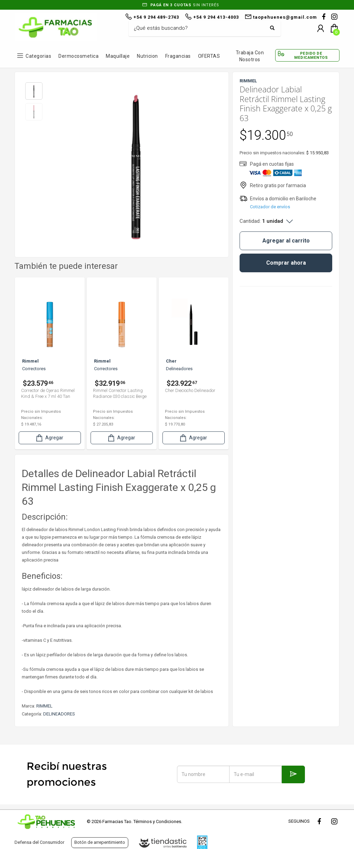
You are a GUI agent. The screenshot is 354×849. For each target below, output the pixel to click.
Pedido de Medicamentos (311, 55)
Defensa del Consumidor (39, 842)
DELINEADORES (59, 713)
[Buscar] (199, 28)
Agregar (49, 437)
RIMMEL (44, 706)
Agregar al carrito (286, 240)
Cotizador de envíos (270, 206)
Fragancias (178, 56)
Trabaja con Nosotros (250, 56)
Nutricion (147, 56)
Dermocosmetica (78, 56)
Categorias (38, 56)
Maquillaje (118, 56)
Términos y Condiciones (157, 821)
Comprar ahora (286, 262)
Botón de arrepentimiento (99, 842)
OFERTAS (209, 56)
